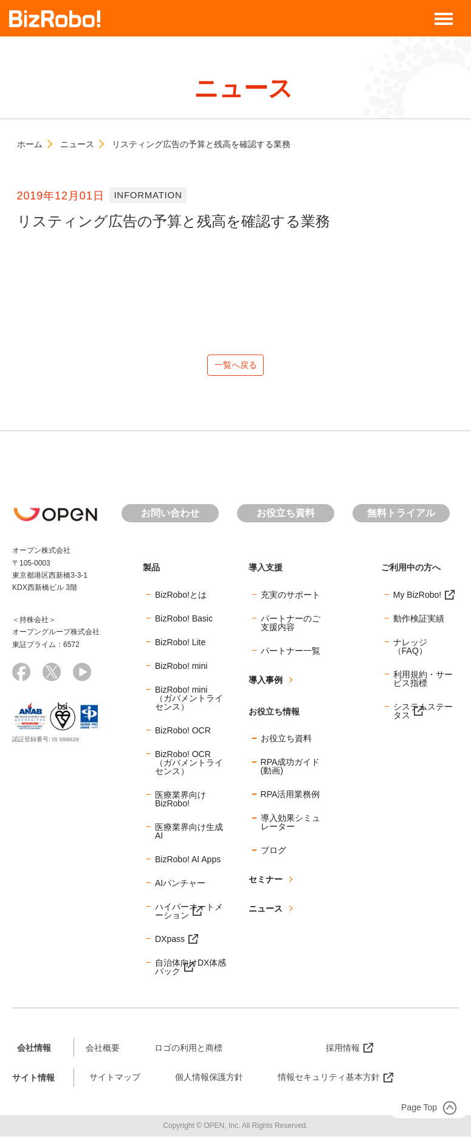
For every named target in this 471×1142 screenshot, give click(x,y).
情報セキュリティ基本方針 (329, 1082)
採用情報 (343, 1052)
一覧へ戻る (235, 367)
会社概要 (103, 1052)
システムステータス (423, 716)
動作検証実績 (418, 623)
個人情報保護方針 (209, 1082)
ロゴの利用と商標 (188, 1052)
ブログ (273, 855)
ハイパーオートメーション (189, 916)
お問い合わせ (170, 518)
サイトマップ (114, 1082)
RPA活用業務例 (290, 800)
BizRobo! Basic (184, 623)
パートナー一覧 (290, 655)
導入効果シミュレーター (290, 827)
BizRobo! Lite (180, 647)
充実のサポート (290, 599)
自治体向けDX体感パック (190, 972)
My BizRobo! (417, 599)
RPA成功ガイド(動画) (290, 772)
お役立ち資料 (285, 518)
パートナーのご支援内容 (290, 627)
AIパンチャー (180, 888)
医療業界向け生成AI (189, 836)
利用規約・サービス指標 (423, 683)
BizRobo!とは (181, 599)
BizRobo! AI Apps (188, 864)
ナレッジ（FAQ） (410, 651)
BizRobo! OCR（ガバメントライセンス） (189, 767)
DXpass (170, 944)
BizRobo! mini (181, 671)
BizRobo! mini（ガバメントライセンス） (189, 703)
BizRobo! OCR (183, 735)
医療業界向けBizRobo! (180, 804)
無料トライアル (401, 518)
